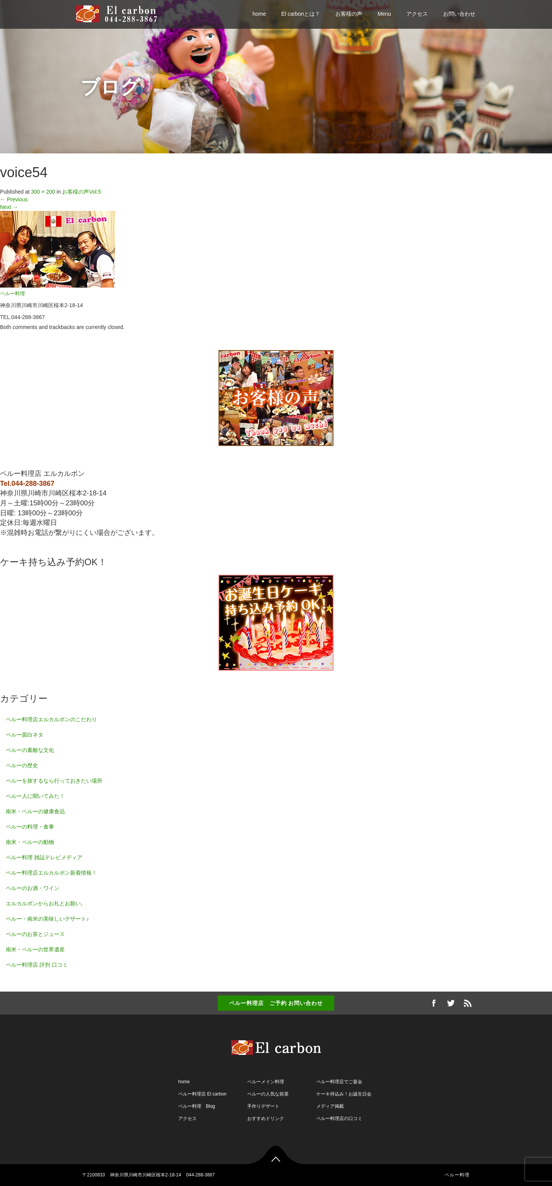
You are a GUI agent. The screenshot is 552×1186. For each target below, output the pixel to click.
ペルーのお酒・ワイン (32, 888)
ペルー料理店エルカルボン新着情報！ (51, 873)
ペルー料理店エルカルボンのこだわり (51, 719)
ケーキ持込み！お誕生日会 (343, 1094)
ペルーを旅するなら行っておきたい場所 (54, 781)
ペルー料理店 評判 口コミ (37, 965)
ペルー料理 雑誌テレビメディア (44, 857)
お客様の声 (348, 14)
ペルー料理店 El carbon (202, 1094)
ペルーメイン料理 (265, 1081)
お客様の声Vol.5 (81, 192)
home (259, 14)
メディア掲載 (330, 1106)
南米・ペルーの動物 (30, 842)
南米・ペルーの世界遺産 (35, 949)
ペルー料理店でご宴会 (339, 1081)
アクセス (417, 14)
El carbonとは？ (300, 14)
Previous (14, 199)
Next (9, 207)
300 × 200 (43, 192)
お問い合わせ (459, 14)
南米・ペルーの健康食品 (35, 811)
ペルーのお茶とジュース (35, 934)
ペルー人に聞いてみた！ (35, 796)
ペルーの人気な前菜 (268, 1094)
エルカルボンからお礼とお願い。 (46, 903)
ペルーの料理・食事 (30, 827)
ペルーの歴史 (22, 765)
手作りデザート (263, 1106)
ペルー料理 (12, 293)
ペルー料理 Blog (196, 1106)
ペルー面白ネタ (24, 735)
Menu (384, 14)
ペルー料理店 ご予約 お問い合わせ (276, 1003)
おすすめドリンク (265, 1118)
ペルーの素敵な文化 (30, 750)
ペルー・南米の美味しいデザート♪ (47, 919)
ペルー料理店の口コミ (339, 1118)
